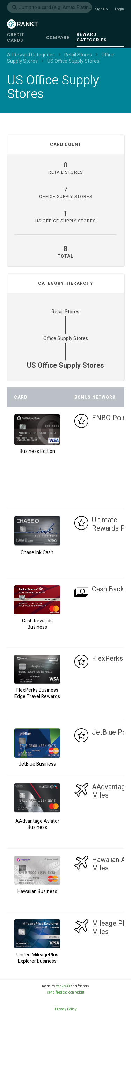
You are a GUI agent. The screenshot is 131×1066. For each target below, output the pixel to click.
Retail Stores (65, 311)
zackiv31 (63, 986)
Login (119, 9)
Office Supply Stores (65, 338)
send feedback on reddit (65, 992)
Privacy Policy (66, 1009)
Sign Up (101, 9)
